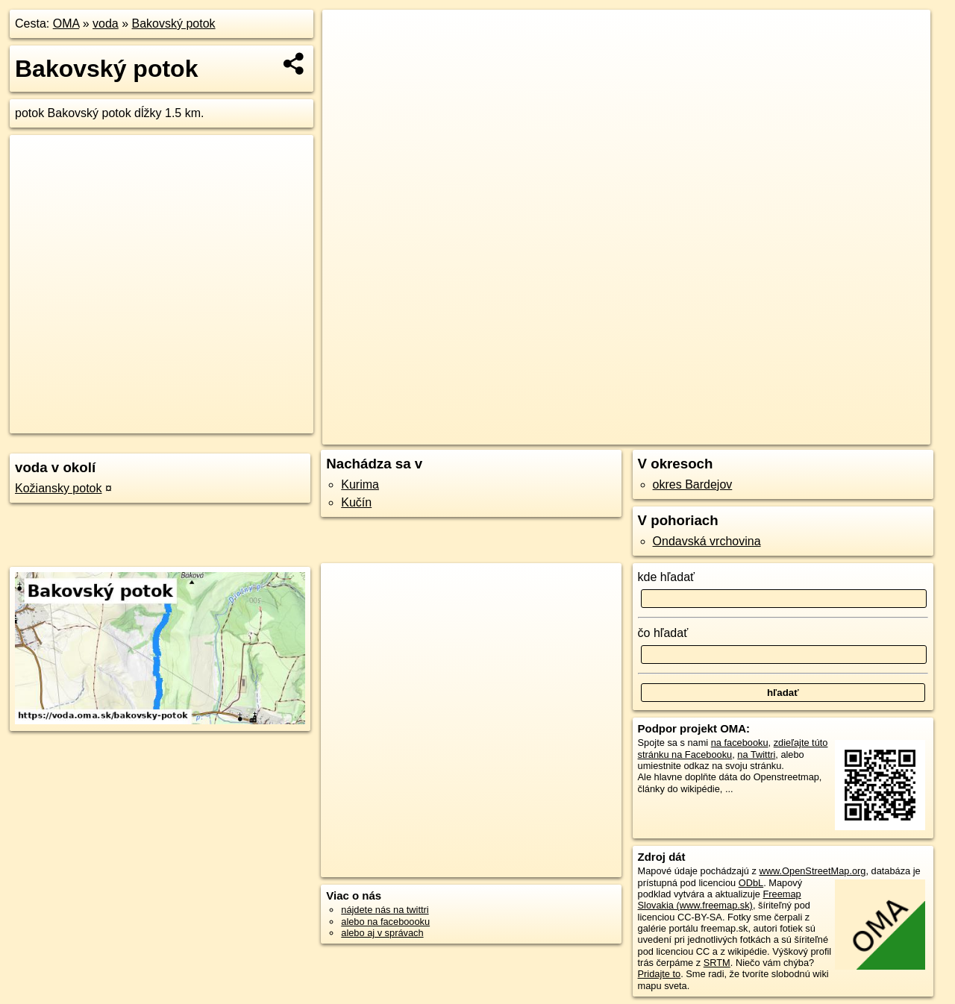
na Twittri (756, 754)
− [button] (348, 58)
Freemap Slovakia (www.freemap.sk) (719, 899)
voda (106, 23)
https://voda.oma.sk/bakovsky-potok (856, 433)
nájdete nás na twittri (384, 909)
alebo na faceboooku (385, 921)
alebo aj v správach (382, 932)
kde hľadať (666, 577)
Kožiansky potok (58, 488)
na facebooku (739, 742)
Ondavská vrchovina (707, 541)
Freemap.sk (736, 433)
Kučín (356, 502)
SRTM (717, 962)
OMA (66, 23)
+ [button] (348, 35)
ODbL (751, 882)
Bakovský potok (174, 23)
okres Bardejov (693, 484)
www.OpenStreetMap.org (812, 870)
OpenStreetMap (659, 433)
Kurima (360, 484)
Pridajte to (659, 973)
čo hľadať (663, 633)
